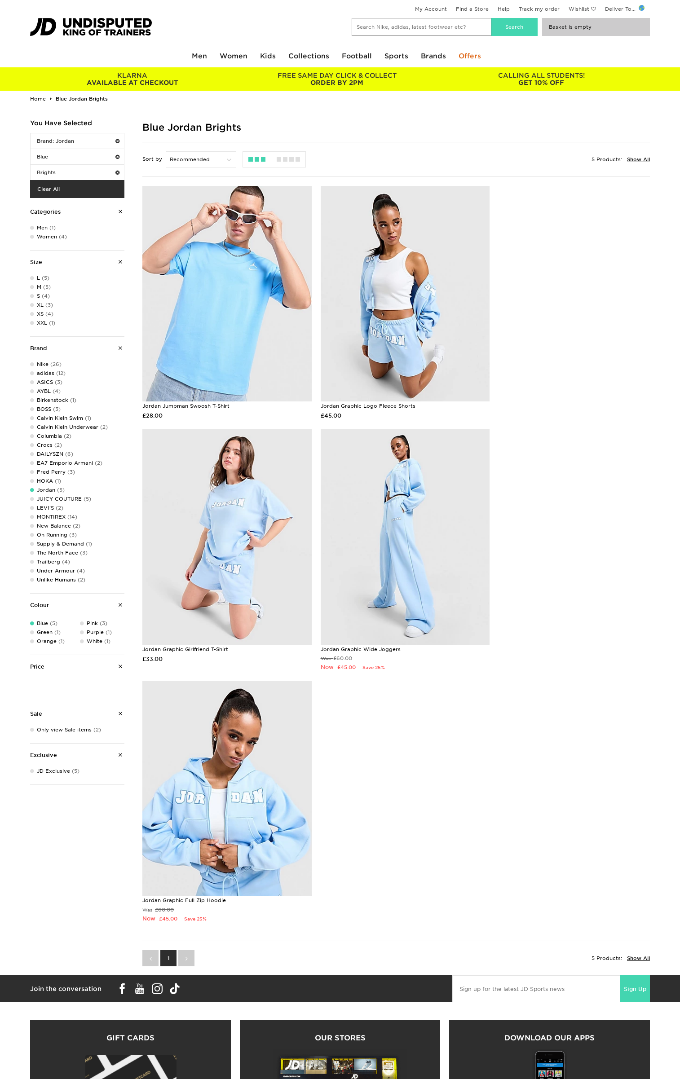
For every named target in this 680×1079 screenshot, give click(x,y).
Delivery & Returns (209, 1030)
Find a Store (472, 9)
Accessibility (511, 1049)
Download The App (55, 1068)
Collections (308, 56)
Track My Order (205, 1059)
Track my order (539, 9)
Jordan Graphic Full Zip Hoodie (356, 633)
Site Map (506, 1068)
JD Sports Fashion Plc (369, 1040)
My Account (431, 9)
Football (357, 56)
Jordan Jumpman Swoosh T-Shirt (186, 398)
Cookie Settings (516, 1059)
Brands (433, 56)
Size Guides (45, 1040)
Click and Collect (207, 1040)
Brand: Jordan (78, 141)
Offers (470, 56)
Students (41, 1030)
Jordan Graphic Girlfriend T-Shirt (529, 398)
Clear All (48, 189)
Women (233, 56)
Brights (78, 172)
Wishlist (579, 9)
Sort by (152, 159)
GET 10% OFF (541, 79)
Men (199, 56)
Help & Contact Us (209, 1049)
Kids (268, 56)
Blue (78, 157)
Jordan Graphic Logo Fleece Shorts (361, 398)
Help (504, 9)
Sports (396, 56)
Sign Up (651, 721)
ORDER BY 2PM (336, 79)
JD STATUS (44, 1059)
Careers (350, 1030)
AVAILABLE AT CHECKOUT (132, 79)
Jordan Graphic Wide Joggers (182, 633)
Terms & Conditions (521, 1030)
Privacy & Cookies (519, 1040)
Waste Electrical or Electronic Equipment (240, 1068)
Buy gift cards (130, 941)
